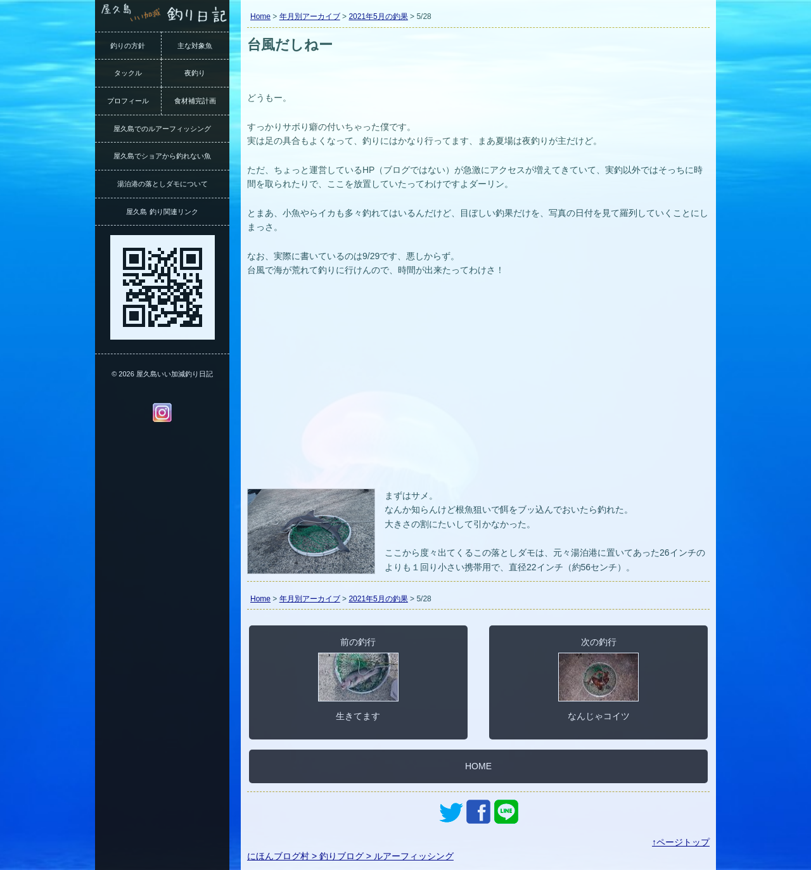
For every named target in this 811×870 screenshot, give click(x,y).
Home (260, 16)
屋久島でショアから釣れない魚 (162, 156)
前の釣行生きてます (358, 678)
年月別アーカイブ (309, 16)
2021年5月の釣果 (377, 16)
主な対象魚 (194, 45)
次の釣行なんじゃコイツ (598, 678)
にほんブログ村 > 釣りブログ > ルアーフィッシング (350, 856)
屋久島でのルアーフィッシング (162, 128)
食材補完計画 (195, 101)
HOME (478, 766)
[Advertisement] (478, 390)
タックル (128, 73)
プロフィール (128, 101)
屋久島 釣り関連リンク (162, 211)
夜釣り (194, 73)
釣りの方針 (127, 45)
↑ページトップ (681, 842)
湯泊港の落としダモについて (162, 184)
